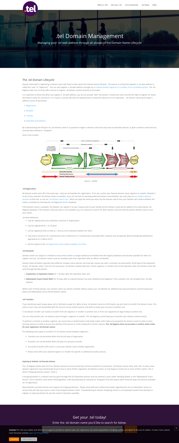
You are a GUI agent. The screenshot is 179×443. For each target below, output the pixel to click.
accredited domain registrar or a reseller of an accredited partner (120, 87)
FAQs (154, 5)
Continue (14, 439)
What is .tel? (102, 5)
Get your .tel (116, 5)
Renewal (29, 110)
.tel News (145, 5)
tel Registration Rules (55, 244)
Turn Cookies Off (29, 439)
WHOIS (65, 202)
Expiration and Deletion (36, 121)
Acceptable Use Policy (77, 244)
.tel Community (131, 5)
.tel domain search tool (58, 199)
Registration (31, 105)
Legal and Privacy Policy (38, 433)
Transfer (29, 116)
